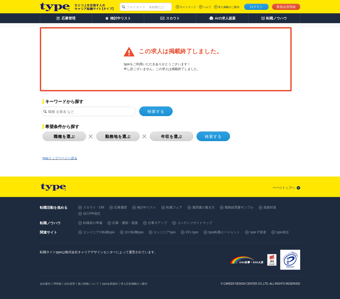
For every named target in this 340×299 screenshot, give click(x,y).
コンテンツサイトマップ (194, 223)
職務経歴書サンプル (239, 207)
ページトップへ (284, 188)
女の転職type (134, 232)
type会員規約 (110, 283)
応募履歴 (120, 207)
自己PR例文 (91, 213)
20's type (192, 232)
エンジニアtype (165, 232)
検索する (155, 111)
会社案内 (45, 283)
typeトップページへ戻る (59, 158)
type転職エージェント (224, 232)
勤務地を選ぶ (118, 136)
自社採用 (69, 283)
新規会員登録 (286, 7)
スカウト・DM (93, 207)
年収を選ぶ (171, 136)
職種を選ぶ (64, 136)
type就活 (282, 232)
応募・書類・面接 (125, 223)
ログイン (256, 7)
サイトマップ (188, 7)
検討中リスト (146, 207)
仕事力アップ (157, 223)
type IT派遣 (258, 232)
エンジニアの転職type (99, 232)
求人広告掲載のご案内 (134, 283)
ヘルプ (207, 7)
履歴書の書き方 (203, 207)
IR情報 (57, 283)
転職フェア (174, 207)
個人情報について (88, 283)
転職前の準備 (92, 223)
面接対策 (270, 207)
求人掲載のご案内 (228, 7)
